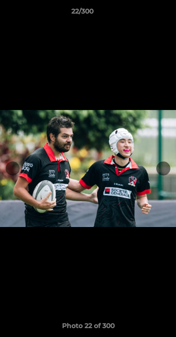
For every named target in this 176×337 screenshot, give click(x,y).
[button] (142, 13)
